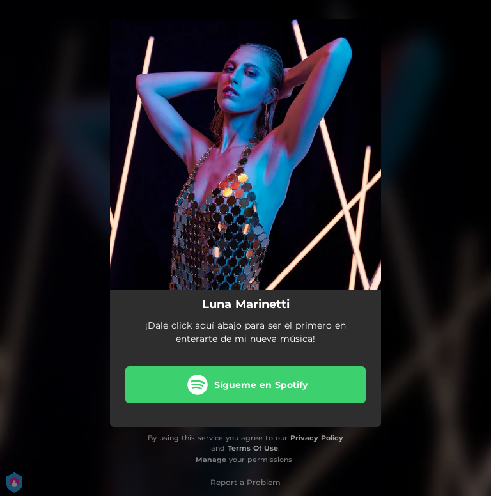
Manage (211, 459)
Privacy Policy (316, 437)
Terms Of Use (253, 448)
